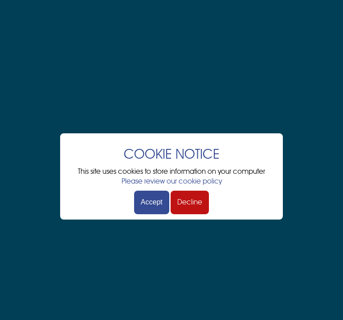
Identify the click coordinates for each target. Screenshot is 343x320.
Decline (189, 202)
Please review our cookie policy (172, 181)
